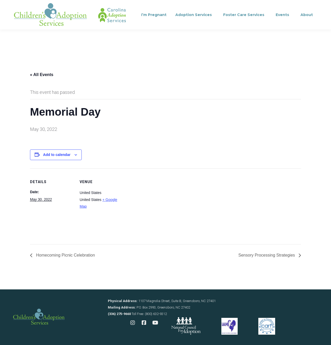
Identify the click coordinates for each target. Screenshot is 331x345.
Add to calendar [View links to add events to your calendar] (57, 155)
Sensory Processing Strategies (267, 255)
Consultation (86, 6)
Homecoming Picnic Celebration (65, 255)
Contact (119, 6)
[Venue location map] (156, 204)
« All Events (41, 74)
